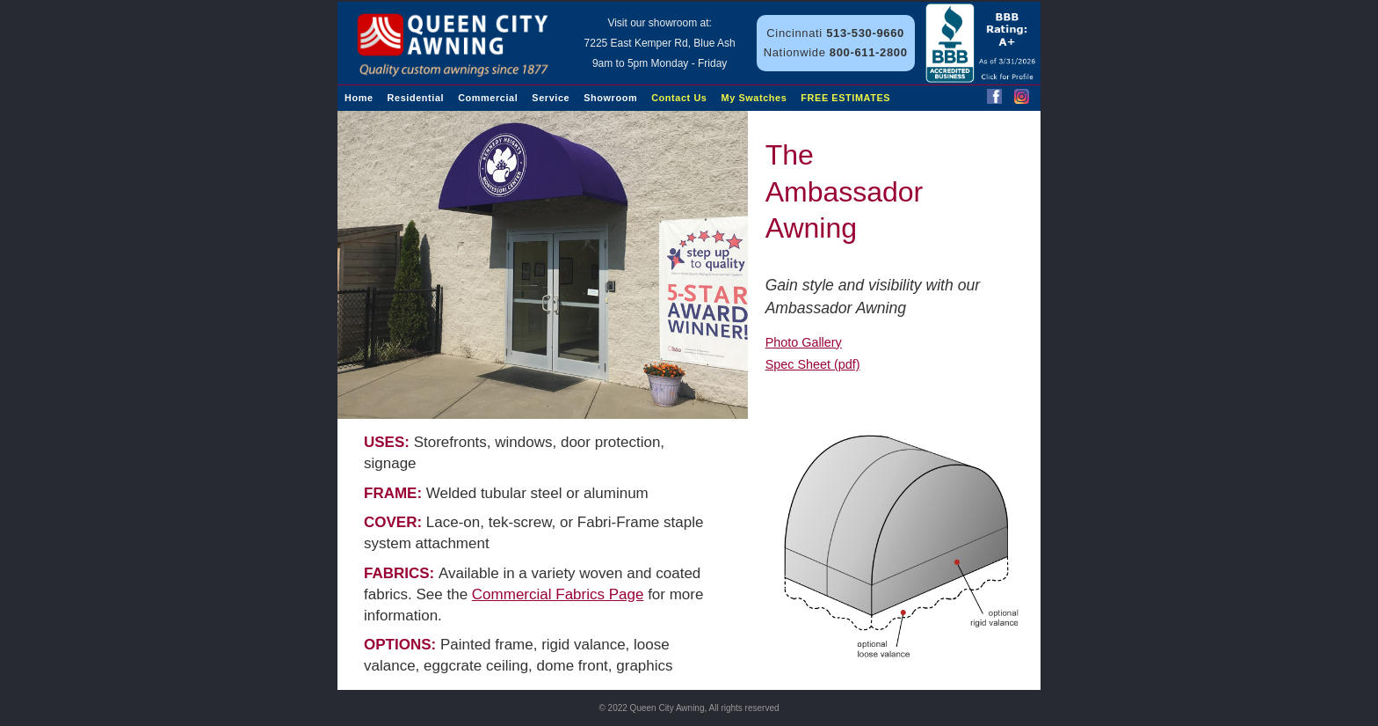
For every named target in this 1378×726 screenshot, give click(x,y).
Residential (416, 97)
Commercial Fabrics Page (558, 594)
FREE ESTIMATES (845, 97)
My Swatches (754, 97)
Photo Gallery (803, 342)
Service (550, 97)
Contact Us (679, 97)
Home (359, 97)
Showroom (610, 97)
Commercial (488, 97)
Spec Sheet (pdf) (812, 364)
